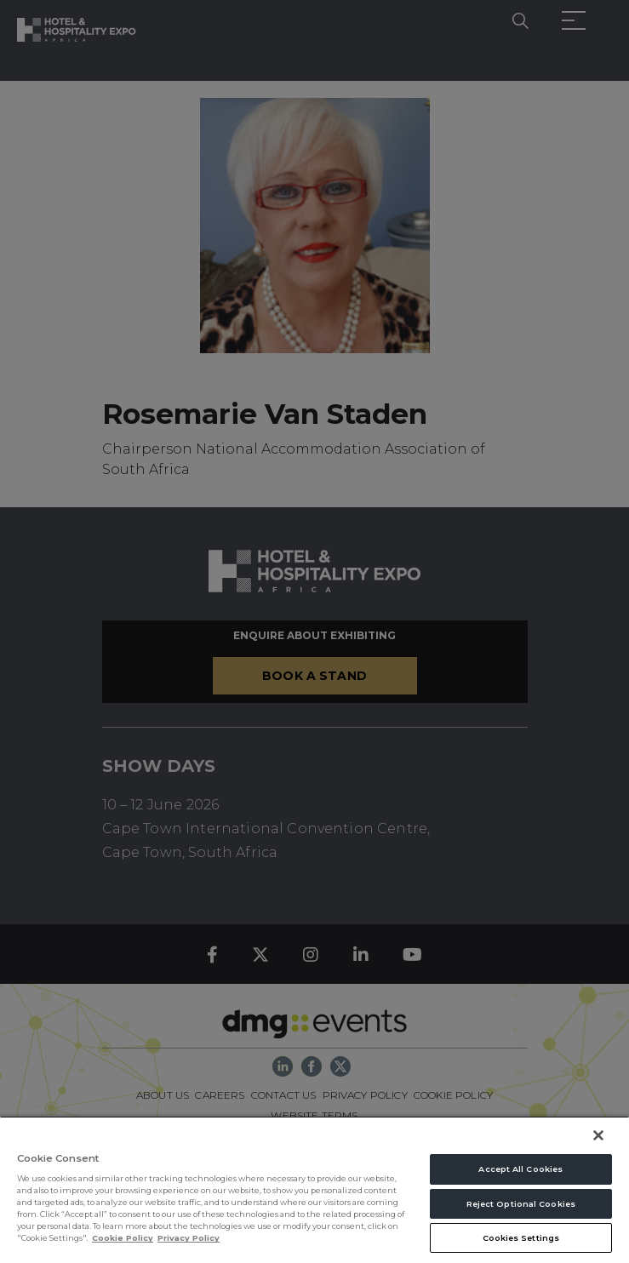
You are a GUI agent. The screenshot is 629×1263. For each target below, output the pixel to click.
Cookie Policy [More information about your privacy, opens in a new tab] (122, 1238)
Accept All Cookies (520, 1169)
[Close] (598, 1135)
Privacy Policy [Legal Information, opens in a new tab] (188, 1238)
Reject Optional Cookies (520, 1204)
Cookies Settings (521, 1238)
